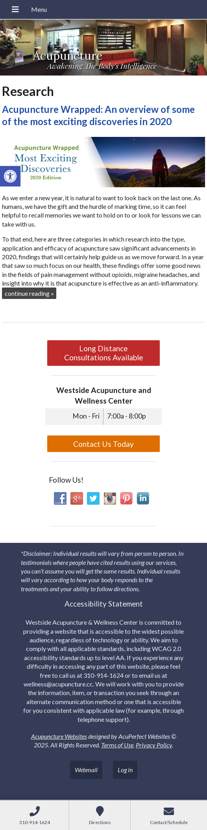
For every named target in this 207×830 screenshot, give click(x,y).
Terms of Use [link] (117, 745)
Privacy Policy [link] (154, 745)
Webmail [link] (86, 769)
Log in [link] (125, 769)
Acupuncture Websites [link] (59, 736)
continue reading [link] (29, 293)
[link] (10, 176)
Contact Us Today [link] (103, 443)
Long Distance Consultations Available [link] (103, 353)
